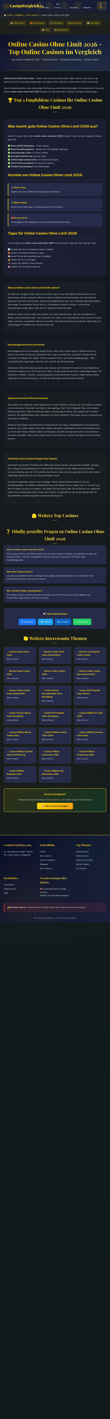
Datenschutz (10, 889)
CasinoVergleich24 (24, 6)
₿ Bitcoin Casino (74, 23)
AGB (6, 893)
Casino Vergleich (47, 860)
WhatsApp (82, 622)
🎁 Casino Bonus (37, 23)
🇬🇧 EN (101, 5)
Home (43, 851)
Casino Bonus (82, 856)
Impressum (9, 884)
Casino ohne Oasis (84, 860)
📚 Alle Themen (61, 30)
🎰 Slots (45, 30)
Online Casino (82, 851)
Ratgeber (87, 7)
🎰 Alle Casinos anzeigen (55, 806)
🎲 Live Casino (93, 23)
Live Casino (81, 868)
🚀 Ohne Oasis (56, 23)
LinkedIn (63, 622)
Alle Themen (32, 15)
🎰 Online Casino (17, 23)
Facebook (27, 622)
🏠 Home (8, 15)
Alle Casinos (57, 5)
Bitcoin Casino (82, 864)
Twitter (45, 622)
